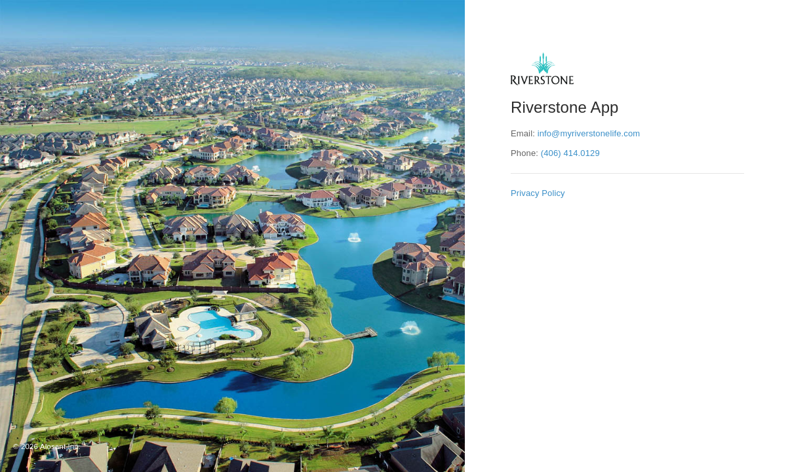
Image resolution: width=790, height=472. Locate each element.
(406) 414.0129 (570, 153)
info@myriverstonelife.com (589, 133)
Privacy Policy (538, 193)
